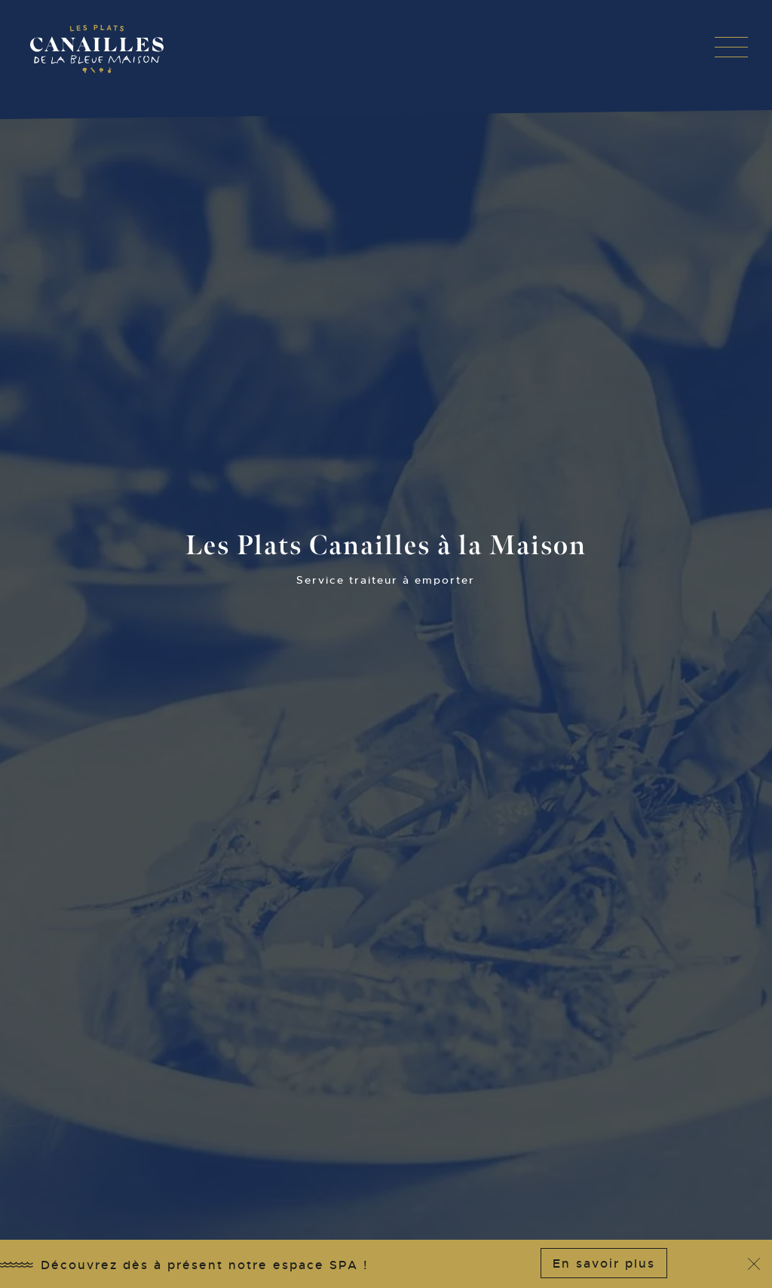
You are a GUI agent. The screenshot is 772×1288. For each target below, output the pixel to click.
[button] (731, 46)
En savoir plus (604, 1263)
